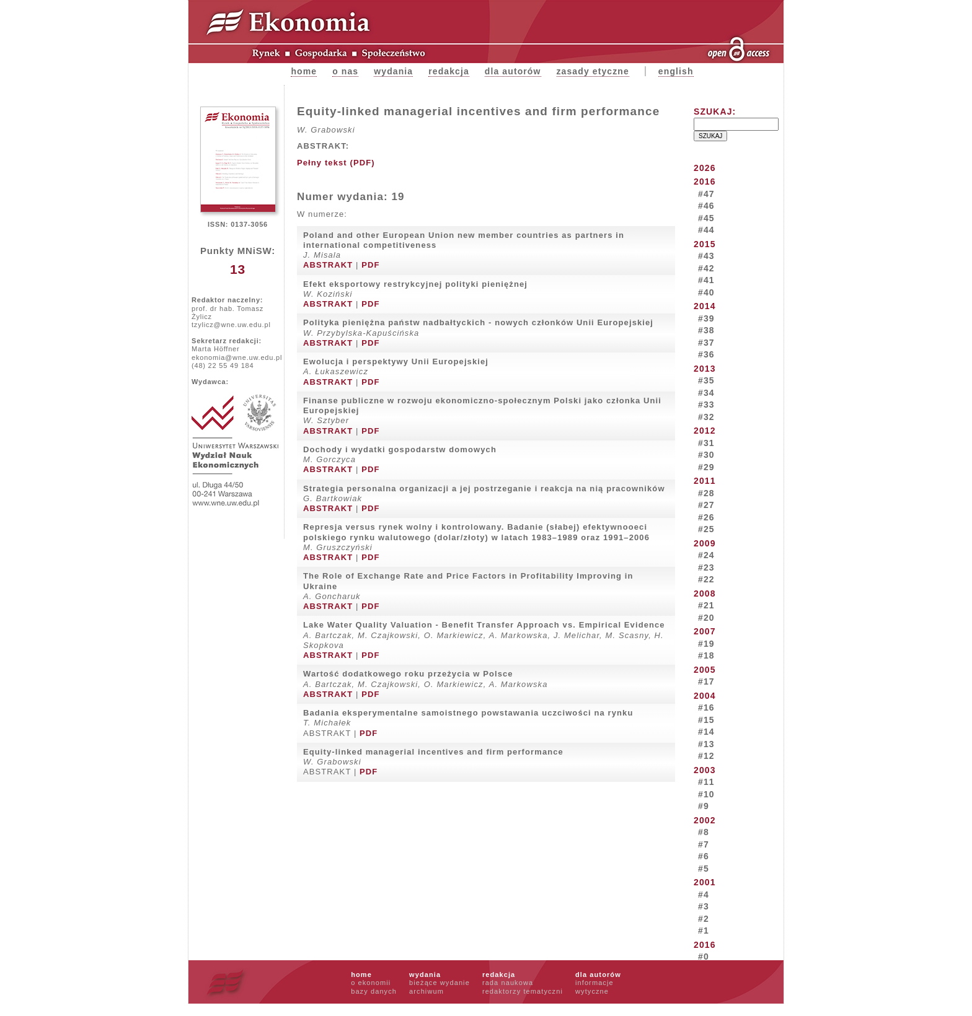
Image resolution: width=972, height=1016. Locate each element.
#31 (706, 443)
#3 (703, 906)
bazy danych (374, 991)
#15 (706, 720)
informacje (594, 982)
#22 (706, 579)
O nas (345, 71)
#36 (706, 354)
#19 (706, 644)
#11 (706, 782)
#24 (706, 555)
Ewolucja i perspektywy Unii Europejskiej (395, 361)
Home (304, 71)
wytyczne (592, 991)
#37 (706, 343)
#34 (706, 393)
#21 (706, 605)
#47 (706, 194)
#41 (706, 280)
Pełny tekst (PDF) (336, 162)
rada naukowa (507, 982)
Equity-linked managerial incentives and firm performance (433, 751)
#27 (706, 505)
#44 (706, 230)
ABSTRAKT (328, 264)
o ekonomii (371, 982)
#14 (706, 732)
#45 (706, 218)
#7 (703, 844)
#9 (703, 806)
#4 (703, 895)
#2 (703, 919)
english (676, 71)
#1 (703, 930)
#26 (706, 517)
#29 (706, 467)
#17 (706, 681)
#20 (706, 618)
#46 (706, 206)
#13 (706, 744)
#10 (706, 794)
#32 (706, 417)
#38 (706, 330)
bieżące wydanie (439, 982)
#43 (706, 256)
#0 (703, 956)
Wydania (393, 71)
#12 (706, 756)
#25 (706, 529)
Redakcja (448, 71)
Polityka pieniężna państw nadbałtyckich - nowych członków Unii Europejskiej (478, 322)
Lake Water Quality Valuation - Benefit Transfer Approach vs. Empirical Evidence (484, 624)
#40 (706, 292)
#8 (703, 832)
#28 (706, 493)
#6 (703, 856)
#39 (706, 318)
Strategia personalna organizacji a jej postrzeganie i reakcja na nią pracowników (484, 488)
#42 (706, 268)
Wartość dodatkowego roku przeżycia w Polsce (408, 673)
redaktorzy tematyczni (522, 991)
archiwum (426, 991)
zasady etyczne (593, 71)
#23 (706, 567)
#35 (706, 380)
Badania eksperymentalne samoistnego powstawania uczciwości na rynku (468, 712)
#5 (703, 869)
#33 (706, 404)
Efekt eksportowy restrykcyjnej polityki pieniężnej (415, 284)
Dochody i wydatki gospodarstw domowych (400, 449)
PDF (370, 264)
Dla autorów (513, 71)
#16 (706, 707)
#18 (706, 655)
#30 (706, 455)
